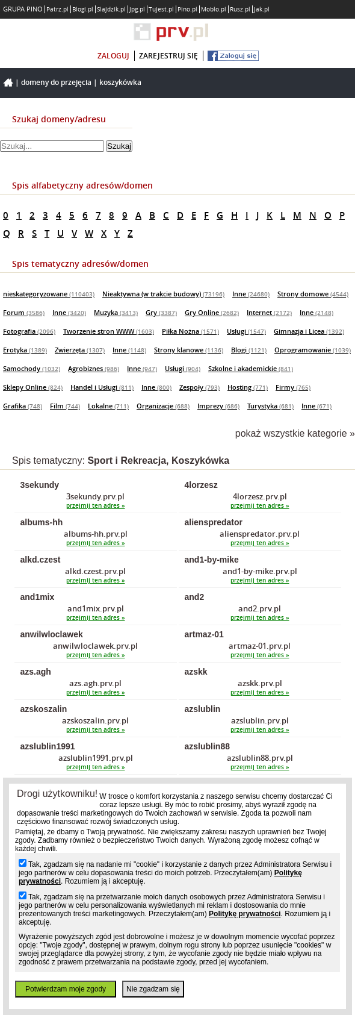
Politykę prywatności (244, 914)
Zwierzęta (80, 349)
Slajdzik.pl (111, 9)
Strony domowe (312, 293)
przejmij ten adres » (95, 506)
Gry (161, 312)
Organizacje (163, 405)
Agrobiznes (93, 368)
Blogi (249, 349)
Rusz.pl (240, 9)
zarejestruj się (168, 56)
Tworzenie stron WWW (108, 331)
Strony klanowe (188, 349)
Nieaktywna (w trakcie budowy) (163, 293)
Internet (269, 312)
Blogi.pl (82, 9)
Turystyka (270, 405)
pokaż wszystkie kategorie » (295, 433)
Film (65, 405)
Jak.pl (262, 9)
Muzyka (116, 312)
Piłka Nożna (190, 331)
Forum (24, 312)
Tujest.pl (161, 9)
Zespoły (199, 387)
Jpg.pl (137, 9)
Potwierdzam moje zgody (65, 989)
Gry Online (212, 312)
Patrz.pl (57, 9)
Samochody (31, 368)
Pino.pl (187, 9)
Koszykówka (120, 82)
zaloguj (113, 56)
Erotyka (25, 349)
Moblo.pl (213, 9)
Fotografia (29, 331)
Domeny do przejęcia (56, 82)
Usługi (246, 331)
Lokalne (108, 405)
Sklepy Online (33, 387)
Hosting (247, 387)
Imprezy (218, 405)
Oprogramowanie (312, 349)
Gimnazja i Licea (309, 331)
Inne (251, 293)
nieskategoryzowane (48, 293)
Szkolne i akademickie (250, 368)
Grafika (22, 405)
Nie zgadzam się (153, 989)
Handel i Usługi (102, 387)
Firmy (293, 387)
